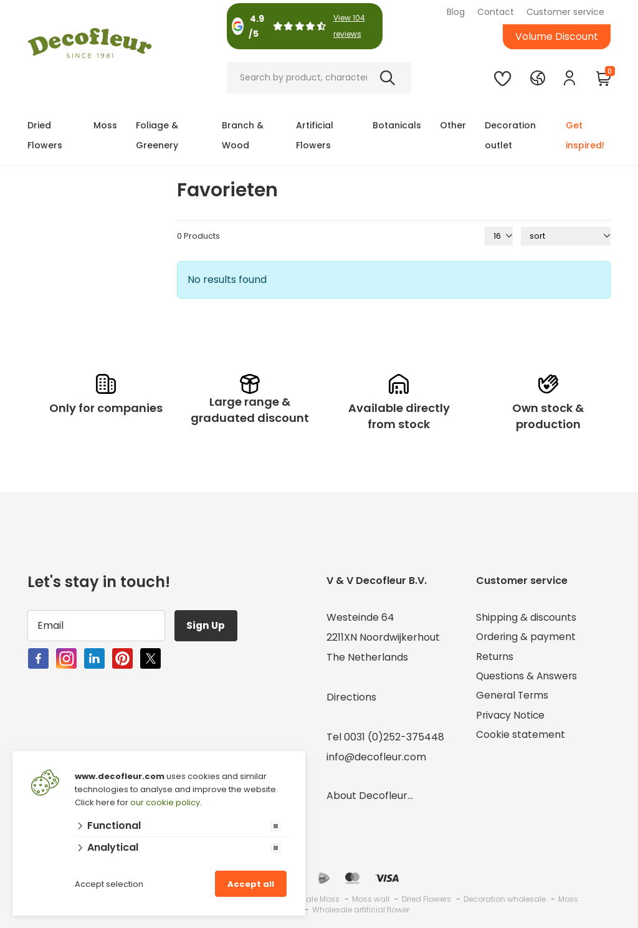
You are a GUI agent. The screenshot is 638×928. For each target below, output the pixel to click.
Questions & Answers (527, 677)
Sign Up (207, 625)
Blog (456, 12)
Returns (495, 657)
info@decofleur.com (376, 757)
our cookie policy (165, 802)
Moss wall (370, 899)
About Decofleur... (369, 795)
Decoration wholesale (505, 899)
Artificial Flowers (314, 135)
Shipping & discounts (526, 617)
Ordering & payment (527, 637)
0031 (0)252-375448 (394, 737)
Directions (351, 697)
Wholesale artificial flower (360, 909)
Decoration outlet (510, 135)
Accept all (250, 884)
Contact (495, 12)
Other (453, 125)
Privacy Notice (511, 717)
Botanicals (397, 125)
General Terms (513, 697)
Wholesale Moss (309, 899)
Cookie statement (520, 737)
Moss (105, 125)
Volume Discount (556, 36)
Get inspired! (585, 135)
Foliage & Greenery (157, 135)
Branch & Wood (243, 135)
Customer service (565, 12)
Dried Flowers (44, 135)
